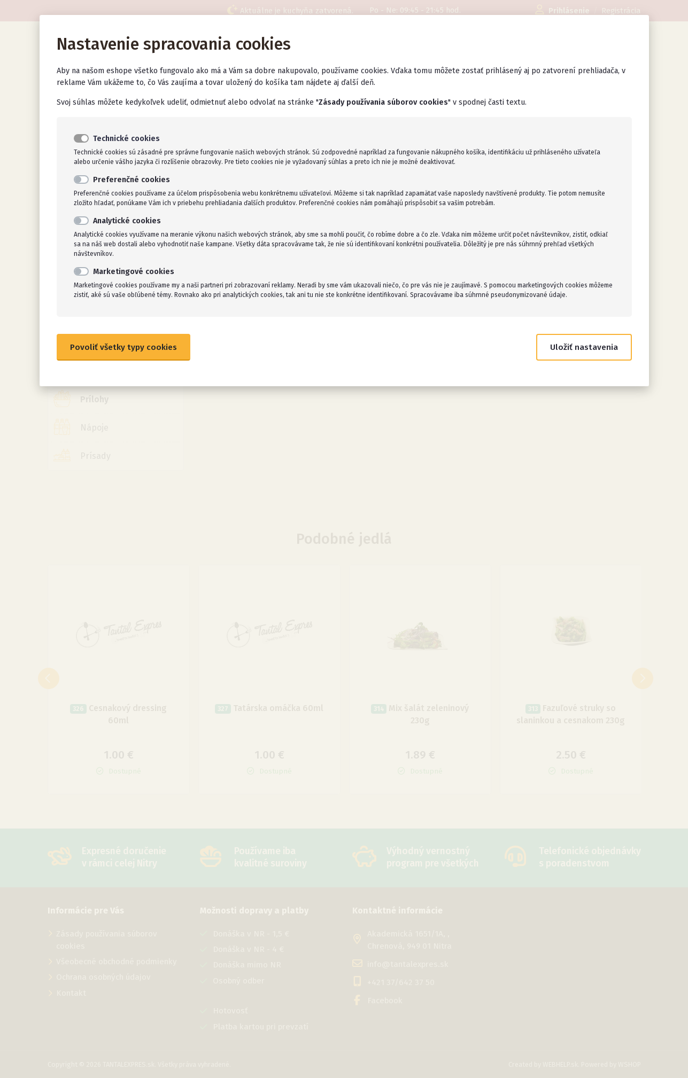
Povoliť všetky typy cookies (123, 347)
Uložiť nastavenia (584, 347)
